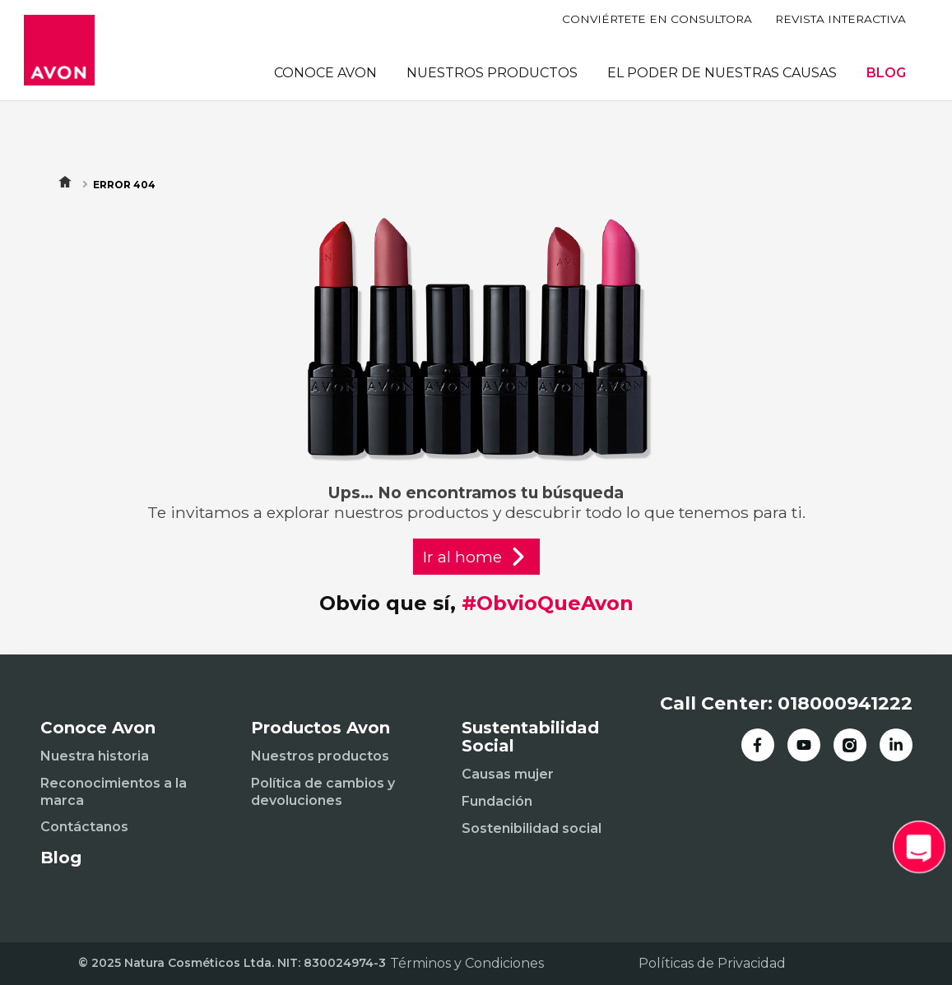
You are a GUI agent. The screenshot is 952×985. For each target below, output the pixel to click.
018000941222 (845, 703)
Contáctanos (84, 827)
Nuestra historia (94, 756)
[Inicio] (59, 50)
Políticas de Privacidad (712, 963)
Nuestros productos (320, 756)
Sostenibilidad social (531, 828)
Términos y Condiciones (467, 963)
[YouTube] (803, 744)
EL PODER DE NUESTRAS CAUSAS (722, 73)
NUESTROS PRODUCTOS (492, 73)
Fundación (497, 801)
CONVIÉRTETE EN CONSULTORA (657, 18)
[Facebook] (757, 744)
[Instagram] (850, 744)
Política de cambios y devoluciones (323, 791)
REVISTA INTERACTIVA (840, 18)
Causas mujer (508, 774)
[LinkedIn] (896, 744)
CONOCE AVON (325, 73)
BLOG (886, 73)
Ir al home (476, 556)
